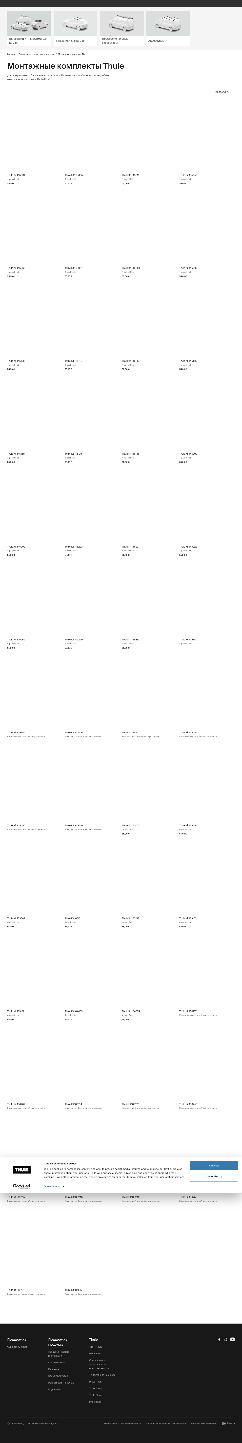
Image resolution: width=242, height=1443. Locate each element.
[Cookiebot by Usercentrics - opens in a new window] (21, 1436)
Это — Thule (95, 1346)
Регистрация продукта (61, 1382)
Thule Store (95, 1395)
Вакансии (95, 1353)
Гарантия (53, 1369)
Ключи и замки (56, 1362)
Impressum (95, 1401)
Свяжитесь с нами (17, 1346)
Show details (52, 1436)
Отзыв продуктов (58, 1375)
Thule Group (95, 1388)
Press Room (95, 1381)
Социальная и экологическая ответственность (99, 1364)
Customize (214, 1426)
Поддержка (55, 1389)
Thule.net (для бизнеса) (102, 1374)
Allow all (214, 1415)
